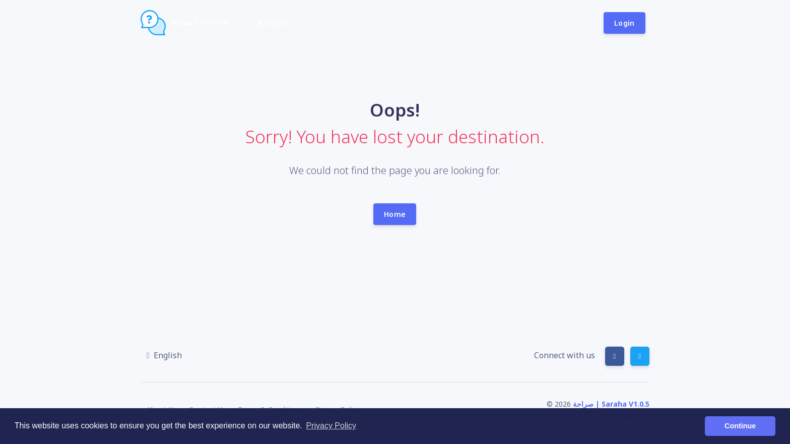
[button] (164, 355)
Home (395, 214)
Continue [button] (740, 426)
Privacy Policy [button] (331, 425)
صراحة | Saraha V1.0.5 (611, 404)
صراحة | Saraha (184, 22)
